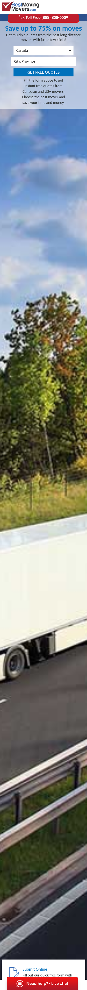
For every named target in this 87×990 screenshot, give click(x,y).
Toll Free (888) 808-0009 (43, 17)
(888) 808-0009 (68, 6)
